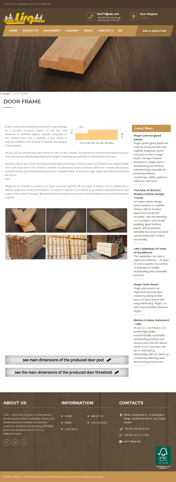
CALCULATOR (99, 422)
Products (30, 30)
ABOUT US (97, 416)
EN (120, 30)
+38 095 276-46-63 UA (136, 428)
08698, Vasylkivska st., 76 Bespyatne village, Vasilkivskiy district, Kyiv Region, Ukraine (145, 418)
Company (72, 30)
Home (13, 30)
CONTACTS (71, 429)
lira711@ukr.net (108, 14)
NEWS (88, 30)
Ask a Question (154, 30)
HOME (68, 416)
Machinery (52, 30)
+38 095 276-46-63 (108, 17)
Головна (5, 93)
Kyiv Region (149, 14)
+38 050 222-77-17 (108, 20)
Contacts (105, 30)
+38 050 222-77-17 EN (136, 435)
